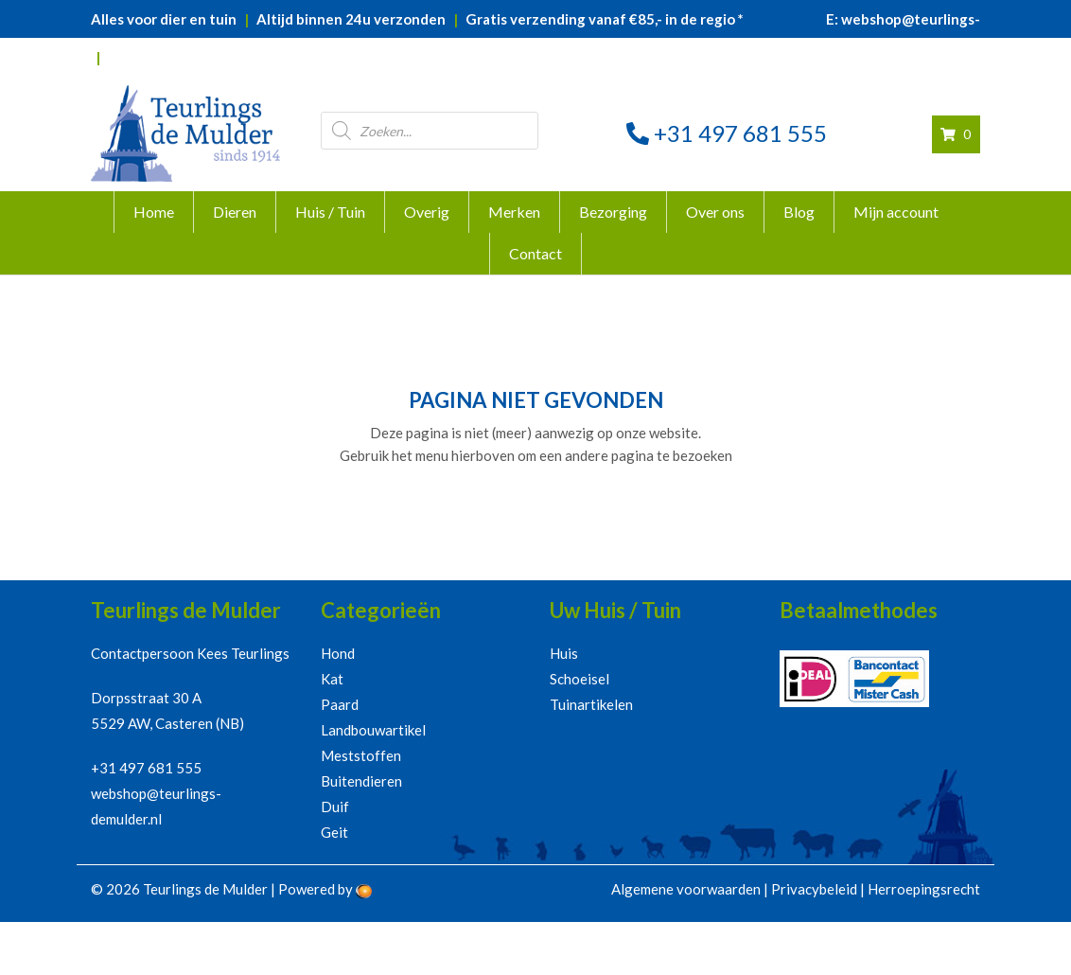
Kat (332, 678)
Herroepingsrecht (924, 888)
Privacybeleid (814, 888)
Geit (334, 832)
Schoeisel (579, 678)
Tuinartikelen (591, 704)
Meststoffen (361, 755)
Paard (340, 704)
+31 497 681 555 (726, 133)
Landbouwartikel (373, 729)
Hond (338, 653)
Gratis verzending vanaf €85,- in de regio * (604, 18)
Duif (335, 806)
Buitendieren (361, 780)
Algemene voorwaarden (686, 888)
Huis (564, 653)
